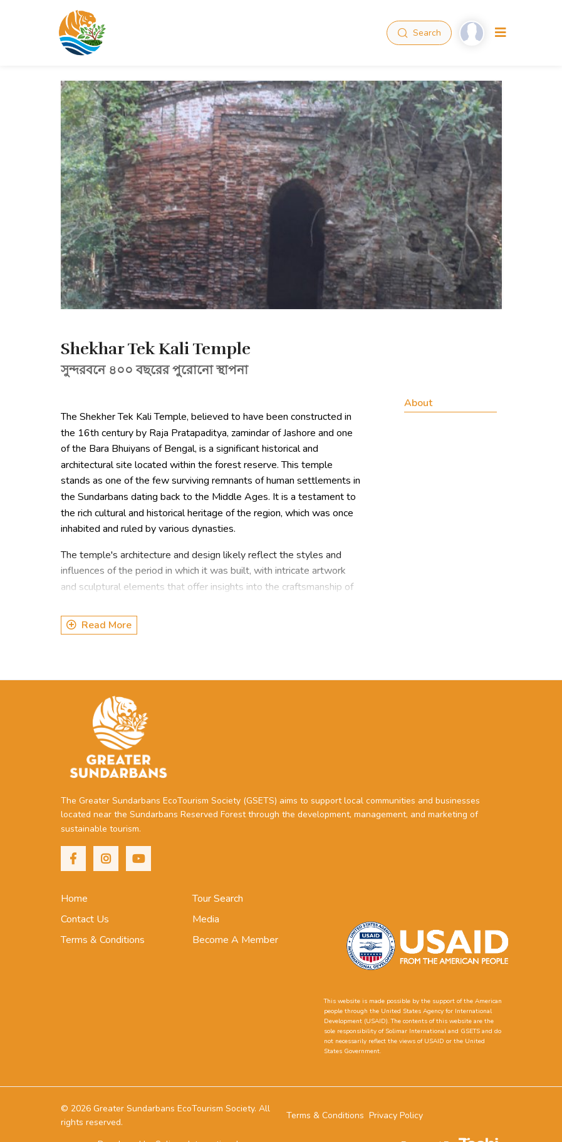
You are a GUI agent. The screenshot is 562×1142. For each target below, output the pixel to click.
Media (205, 919)
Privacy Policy (396, 1115)
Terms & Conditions (103, 940)
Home (74, 898)
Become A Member (235, 940)
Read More (99, 625)
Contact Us (85, 919)
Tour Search (217, 898)
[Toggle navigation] (500, 33)
